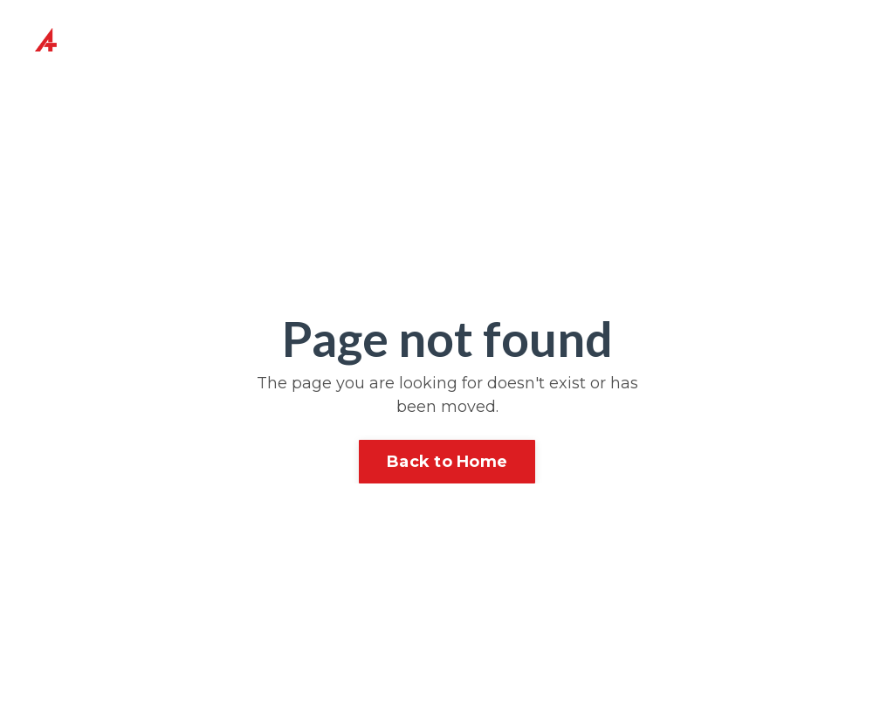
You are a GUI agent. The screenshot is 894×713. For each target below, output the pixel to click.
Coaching (220, 28)
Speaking (313, 28)
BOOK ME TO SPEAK (767, 41)
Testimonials (617, 41)
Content (510, 41)
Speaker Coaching (416, 40)
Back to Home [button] (447, 461)
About (142, 28)
